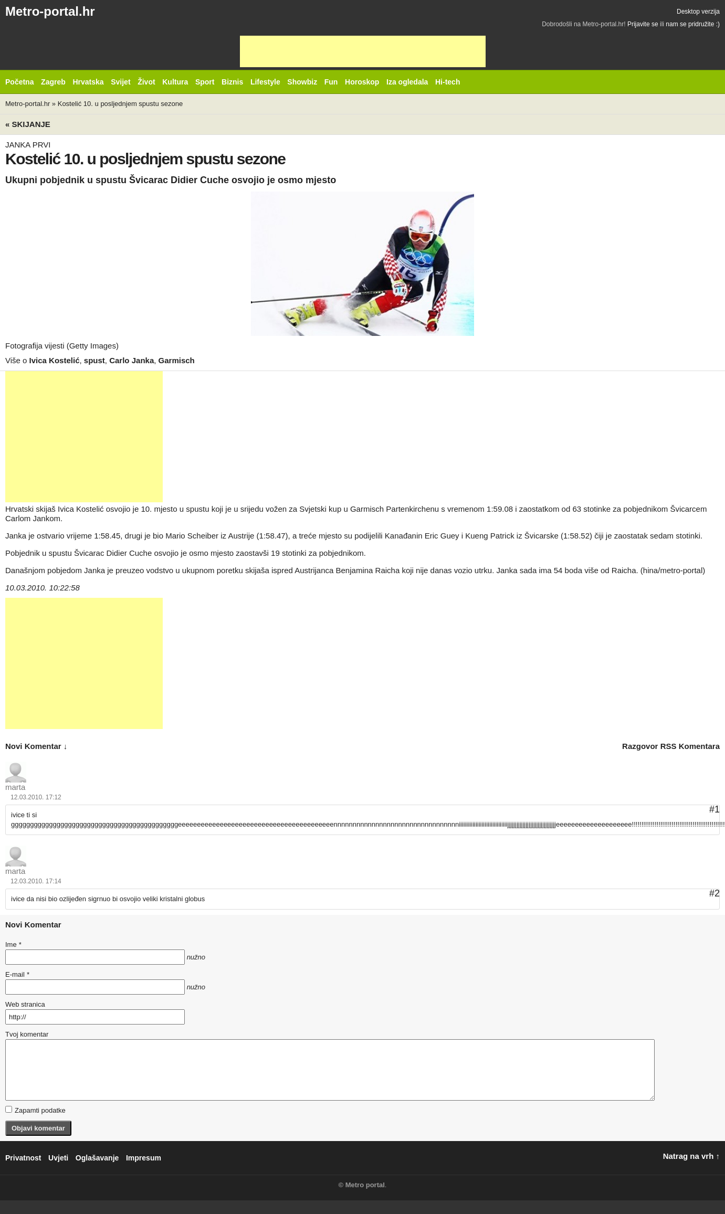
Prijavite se (642, 24)
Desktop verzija (698, 11)
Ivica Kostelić (54, 360)
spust (94, 360)
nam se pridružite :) (693, 24)
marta (15, 787)
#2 (714, 893)
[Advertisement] (363, 51)
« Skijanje (27, 124)
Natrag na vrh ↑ (691, 1156)
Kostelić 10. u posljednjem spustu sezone (120, 104)
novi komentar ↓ (36, 746)
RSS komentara (690, 746)
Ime (13, 944)
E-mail (17, 974)
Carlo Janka (131, 360)
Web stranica (25, 1004)
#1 (714, 809)
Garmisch (177, 360)
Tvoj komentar (26, 1034)
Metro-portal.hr (50, 11)
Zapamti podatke (35, 1110)
